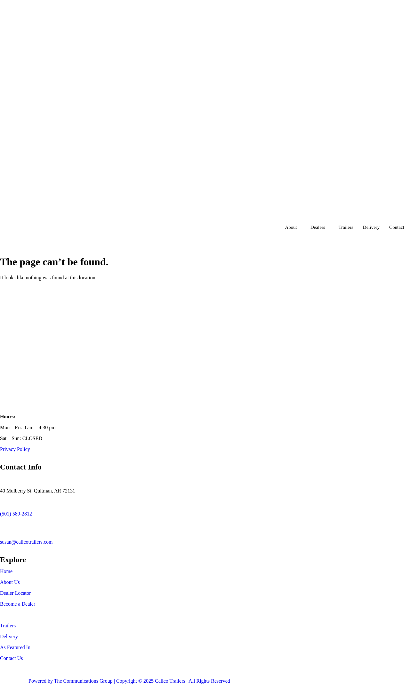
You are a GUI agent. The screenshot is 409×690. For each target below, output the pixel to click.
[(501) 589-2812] (8, 502)
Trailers (346, 227)
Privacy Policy (15, 449)
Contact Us (11, 658)
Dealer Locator (15, 593)
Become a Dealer (17, 604)
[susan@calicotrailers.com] (8, 525)
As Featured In (15, 647)
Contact (396, 227)
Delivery (371, 227)
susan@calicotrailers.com (26, 542)
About (291, 227)
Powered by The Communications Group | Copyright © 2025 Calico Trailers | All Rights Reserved (129, 681)
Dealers (317, 227)
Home (6, 571)
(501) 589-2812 (16, 513)
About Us (10, 582)
